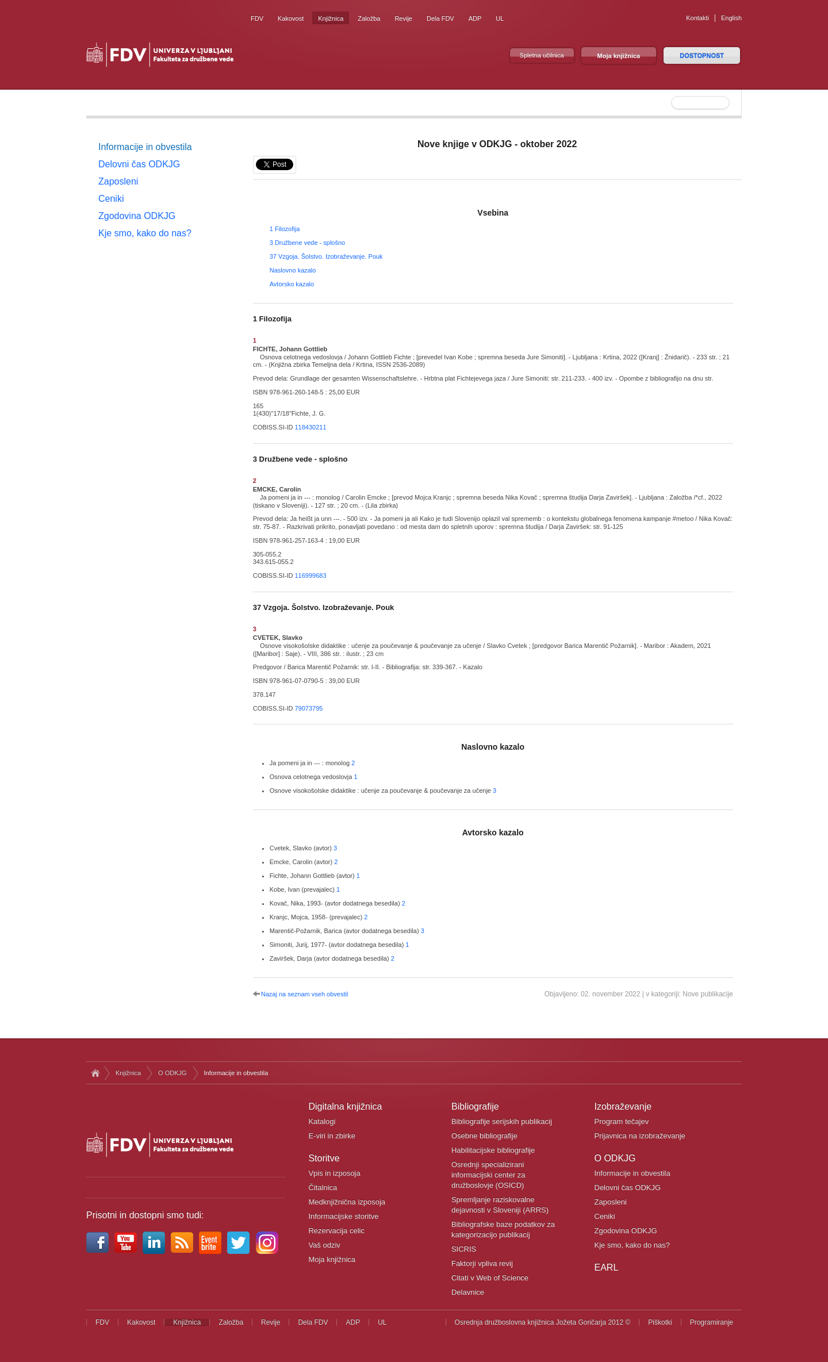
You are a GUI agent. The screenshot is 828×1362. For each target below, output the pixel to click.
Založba (369, 18)
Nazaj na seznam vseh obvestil (304, 994)
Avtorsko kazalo (292, 284)
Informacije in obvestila (145, 147)
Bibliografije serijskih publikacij (501, 1121)
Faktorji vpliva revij (482, 1263)
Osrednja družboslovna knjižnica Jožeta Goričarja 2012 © (543, 1322)
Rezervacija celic (336, 1230)
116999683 (310, 575)
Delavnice (467, 1292)
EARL (607, 1267)
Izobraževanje (623, 1106)
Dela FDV (440, 18)
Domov (95, 1073)
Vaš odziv (324, 1245)
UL (500, 18)
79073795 (308, 708)
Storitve (323, 1158)
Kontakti (697, 17)
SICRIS (463, 1249)
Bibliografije (475, 1106)
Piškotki (660, 1322)
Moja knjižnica (619, 55)
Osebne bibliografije (484, 1135)
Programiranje (711, 1322)
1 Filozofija (285, 228)
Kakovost (291, 18)
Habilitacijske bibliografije (493, 1150)
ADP (475, 18)
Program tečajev (622, 1121)
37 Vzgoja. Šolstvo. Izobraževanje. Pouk (326, 256)
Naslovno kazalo (293, 270)
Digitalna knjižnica (345, 1106)
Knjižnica (330, 18)
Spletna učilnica (542, 55)
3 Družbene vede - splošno (307, 242)
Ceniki (111, 199)
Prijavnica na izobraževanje (640, 1135)
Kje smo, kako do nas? (144, 233)
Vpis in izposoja (334, 1173)
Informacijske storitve (343, 1216)
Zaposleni (118, 181)
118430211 (310, 427)
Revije (403, 18)
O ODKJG (172, 1072)
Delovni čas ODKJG (139, 164)
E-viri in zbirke (331, 1135)
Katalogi (321, 1121)
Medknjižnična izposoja (346, 1202)
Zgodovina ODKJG (136, 216)
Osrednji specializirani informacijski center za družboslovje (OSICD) (488, 1175)
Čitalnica (322, 1187)
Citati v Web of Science (489, 1277)
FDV (257, 18)
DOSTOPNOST (702, 55)
